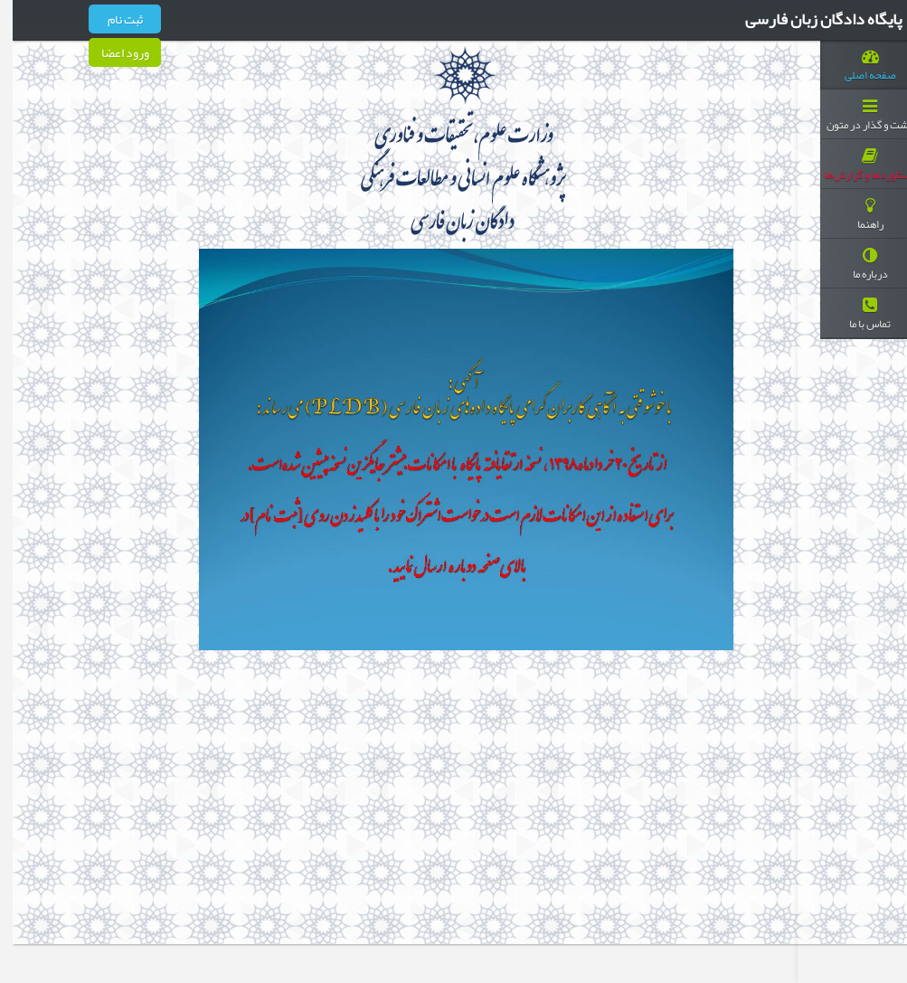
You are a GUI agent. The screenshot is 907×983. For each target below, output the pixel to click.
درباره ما (857, 266)
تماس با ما (857, 316)
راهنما (857, 216)
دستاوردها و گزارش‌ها (857, 166)
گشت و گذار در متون (857, 117)
